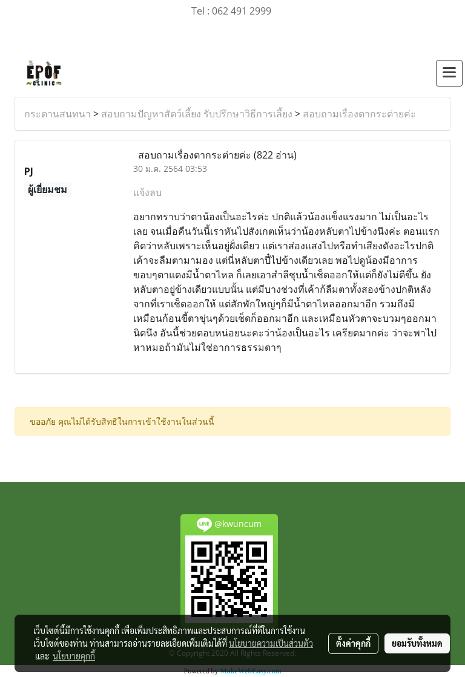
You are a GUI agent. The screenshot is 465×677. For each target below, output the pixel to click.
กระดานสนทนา (57, 113)
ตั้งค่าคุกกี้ (353, 643)
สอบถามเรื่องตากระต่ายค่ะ (359, 113)
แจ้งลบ (147, 192)
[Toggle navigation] (449, 73)
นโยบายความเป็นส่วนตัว (271, 643)
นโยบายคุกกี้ (74, 655)
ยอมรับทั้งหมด (417, 643)
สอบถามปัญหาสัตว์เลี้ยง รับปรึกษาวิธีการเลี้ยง (196, 113)
